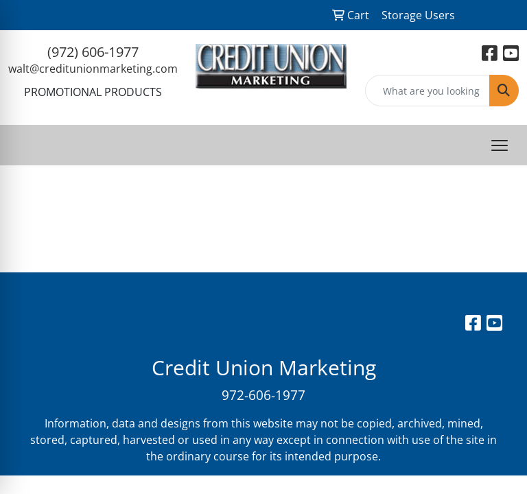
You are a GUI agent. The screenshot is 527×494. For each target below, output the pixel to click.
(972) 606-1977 (93, 52)
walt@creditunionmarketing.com (93, 68)
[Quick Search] (428, 90)
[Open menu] (499, 145)
